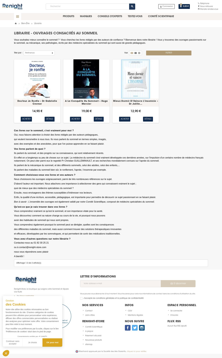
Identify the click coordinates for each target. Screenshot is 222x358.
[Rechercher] (90, 7)
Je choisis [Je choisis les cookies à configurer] (32, 342)
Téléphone (203, 4)
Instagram (142, 328)
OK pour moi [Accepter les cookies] (52, 342)
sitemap (88, 344)
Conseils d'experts (110, 16)
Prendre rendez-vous (208, 9)
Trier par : (18, 53)
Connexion (166, 6)
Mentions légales (135, 315)
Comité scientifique (161, 16)
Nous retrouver (205, 6)
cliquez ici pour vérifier (136, 351)
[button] (6, 353)
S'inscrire (174, 315)
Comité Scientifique (93, 327)
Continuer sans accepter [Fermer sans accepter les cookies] (12, 342)
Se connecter (176, 311)
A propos (89, 331)
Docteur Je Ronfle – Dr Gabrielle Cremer (37, 102)
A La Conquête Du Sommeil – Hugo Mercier (86, 102)
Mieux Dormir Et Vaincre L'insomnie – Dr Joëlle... (135, 102)
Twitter (135, 328)
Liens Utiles (90, 315)
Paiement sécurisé (93, 336)
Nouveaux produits (93, 340)
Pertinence (30, 53)
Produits (68, 16)
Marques (86, 16)
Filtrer (169, 53)
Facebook (128, 328)
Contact (88, 311)
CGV (130, 311)
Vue (126, 53)
